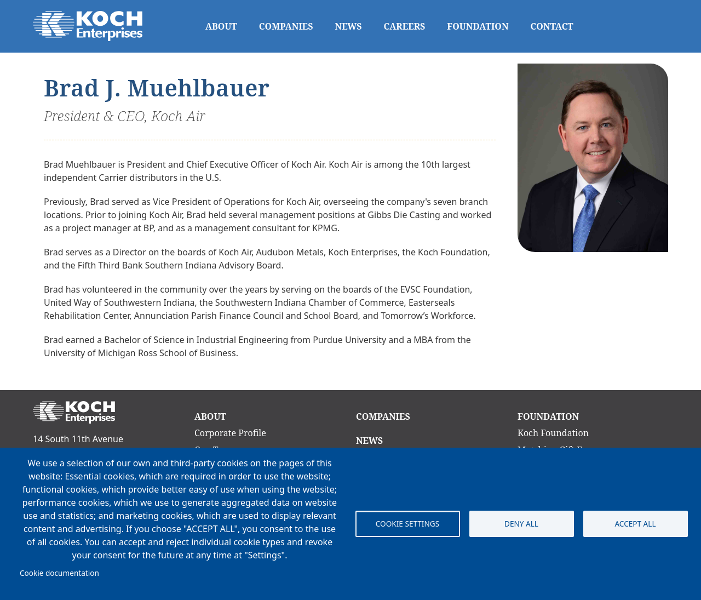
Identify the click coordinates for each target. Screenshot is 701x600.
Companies (286, 26)
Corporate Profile (230, 433)
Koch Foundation (553, 433)
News (348, 26)
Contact (552, 26)
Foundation (477, 26)
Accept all (635, 523)
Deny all (521, 523)
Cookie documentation (59, 573)
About (221, 26)
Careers (405, 26)
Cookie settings (407, 523)
